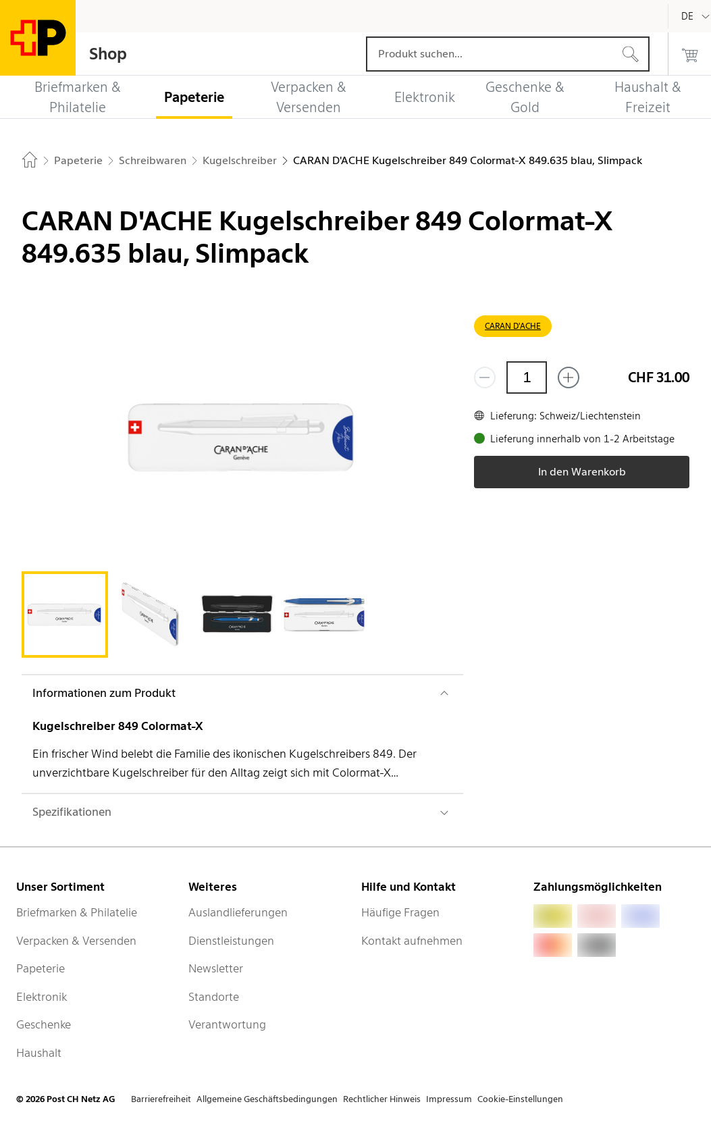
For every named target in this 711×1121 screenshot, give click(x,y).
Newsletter (215, 968)
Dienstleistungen (231, 940)
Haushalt (38, 1053)
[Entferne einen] (485, 377)
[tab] (65, 614)
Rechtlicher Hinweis (382, 1099)
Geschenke (43, 1024)
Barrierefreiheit (161, 1099)
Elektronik (41, 996)
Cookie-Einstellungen (520, 1099)
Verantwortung (227, 1024)
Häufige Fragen (400, 912)
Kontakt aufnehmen (412, 940)
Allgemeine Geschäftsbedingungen (267, 1099)
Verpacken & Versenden (76, 940)
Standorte (213, 996)
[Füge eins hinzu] (568, 377)
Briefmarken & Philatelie (76, 912)
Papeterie (40, 968)
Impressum (449, 1099)
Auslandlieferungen (238, 912)
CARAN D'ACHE (513, 326)
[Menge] (526, 377)
